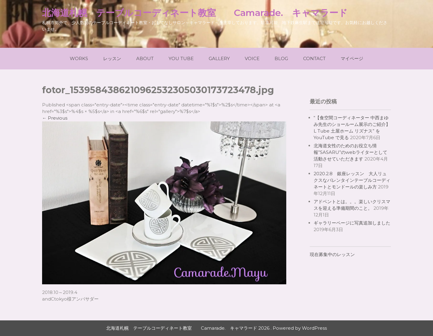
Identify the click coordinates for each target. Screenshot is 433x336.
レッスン (112, 58)
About (145, 58)
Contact (314, 58)
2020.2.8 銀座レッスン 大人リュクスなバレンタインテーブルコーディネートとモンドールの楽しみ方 (352, 180)
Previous (54, 118)
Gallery (219, 58)
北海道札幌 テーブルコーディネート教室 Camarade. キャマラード (195, 12)
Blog (281, 58)
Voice (252, 58)
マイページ (352, 58)
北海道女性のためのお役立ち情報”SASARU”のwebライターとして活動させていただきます (350, 152)
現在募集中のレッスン (332, 254)
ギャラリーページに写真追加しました (352, 223)
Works (79, 58)
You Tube (181, 58)
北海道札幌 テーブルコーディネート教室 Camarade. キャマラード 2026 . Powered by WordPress (216, 328)
